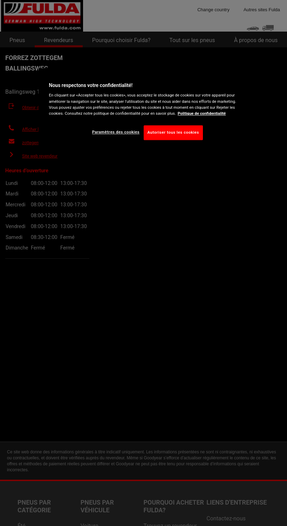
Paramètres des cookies (115, 131)
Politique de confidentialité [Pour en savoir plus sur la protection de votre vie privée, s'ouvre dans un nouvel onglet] (202, 113)
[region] (144, 109)
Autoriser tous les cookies (173, 132)
